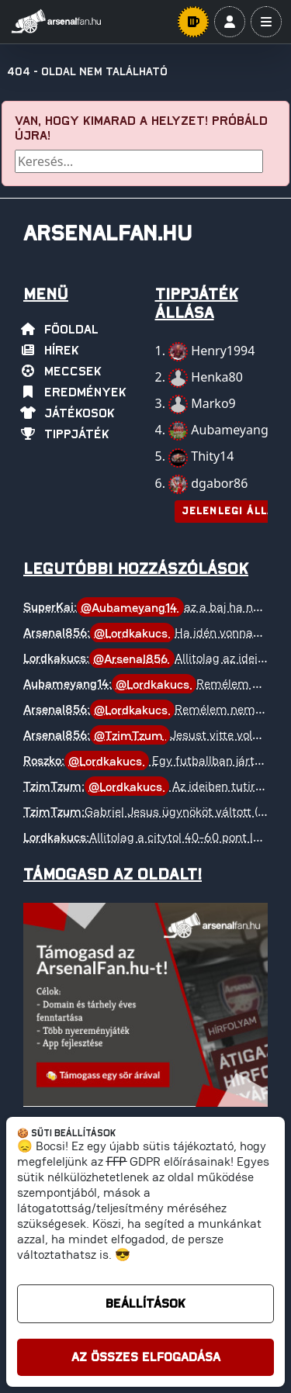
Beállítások (145, 1304)
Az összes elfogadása (145, 1357)
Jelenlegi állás (232, 511)
